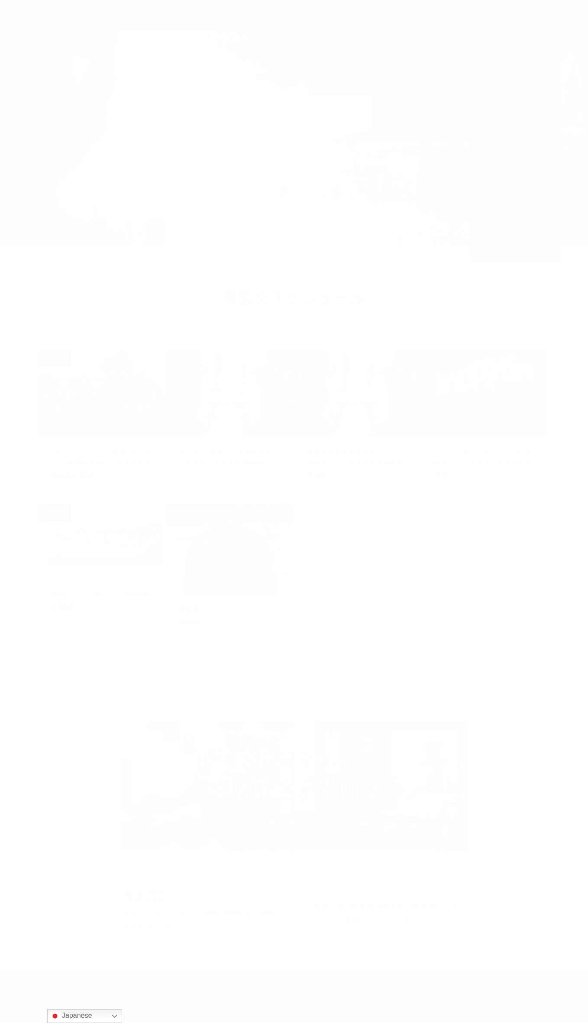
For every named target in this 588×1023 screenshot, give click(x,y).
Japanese (71, 1016)
